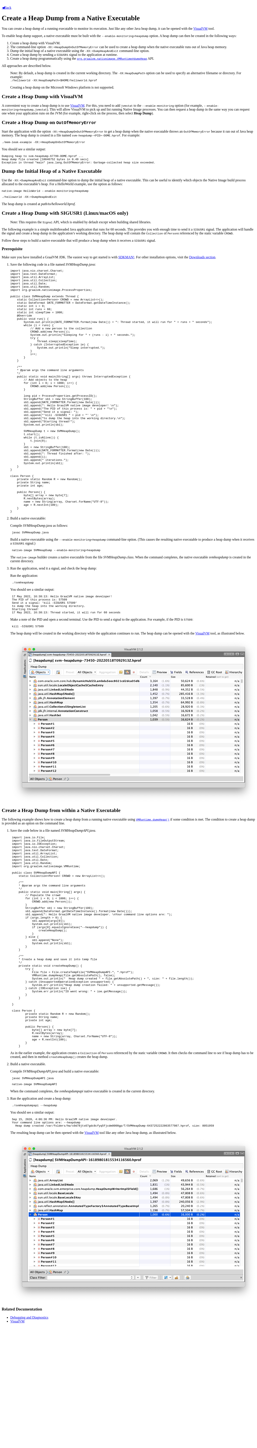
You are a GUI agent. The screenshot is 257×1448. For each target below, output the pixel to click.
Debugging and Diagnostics (29, 1423)
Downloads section (202, 261)
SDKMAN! (126, 261)
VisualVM (200, 28)
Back (6, 7)
